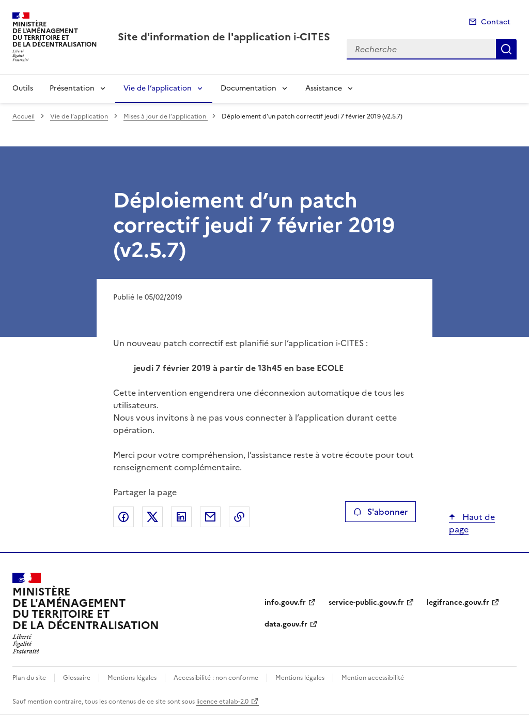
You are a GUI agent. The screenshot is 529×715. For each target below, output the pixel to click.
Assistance (323, 88)
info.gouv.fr (285, 602)
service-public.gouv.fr (366, 602)
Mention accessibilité (372, 677)
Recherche (506, 49)
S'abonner (380, 511)
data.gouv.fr (285, 624)
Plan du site (29, 677)
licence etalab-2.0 (222, 701)
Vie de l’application (157, 88)
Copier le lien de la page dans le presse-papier (239, 517)
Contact (495, 22)
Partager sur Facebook (123, 517)
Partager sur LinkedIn (181, 517)
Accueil (23, 116)
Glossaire (76, 677)
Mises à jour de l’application (165, 116)
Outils (22, 88)
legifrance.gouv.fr (458, 602)
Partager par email (210, 517)
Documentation (248, 88)
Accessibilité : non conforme (216, 677)
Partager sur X (152, 517)
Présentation (72, 88)
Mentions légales (132, 677)
